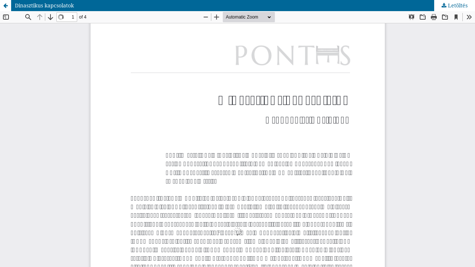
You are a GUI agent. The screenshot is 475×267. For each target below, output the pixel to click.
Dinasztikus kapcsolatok (44, 5)
